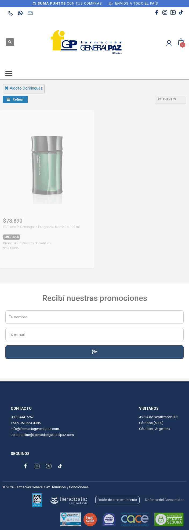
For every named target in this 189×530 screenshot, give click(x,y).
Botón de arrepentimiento (117, 500)
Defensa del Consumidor (164, 500)
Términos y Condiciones (70, 487)
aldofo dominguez (24, 88)
